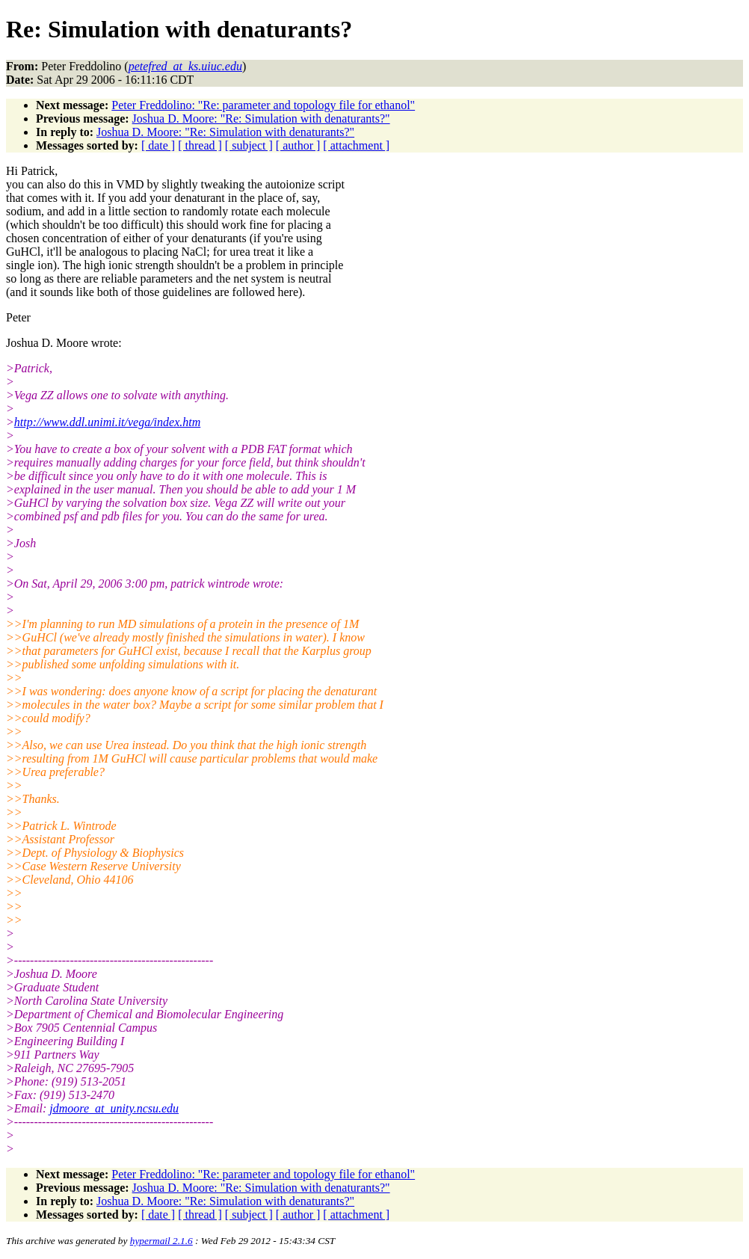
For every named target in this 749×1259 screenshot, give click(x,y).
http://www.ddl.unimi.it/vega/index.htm (107, 422)
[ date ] (158, 145)
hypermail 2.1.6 (161, 1240)
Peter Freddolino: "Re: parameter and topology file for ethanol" (263, 105)
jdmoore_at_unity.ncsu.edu (114, 1108)
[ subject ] (249, 145)
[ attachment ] (356, 145)
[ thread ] (200, 145)
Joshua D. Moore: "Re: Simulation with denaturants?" (261, 118)
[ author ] (298, 145)
